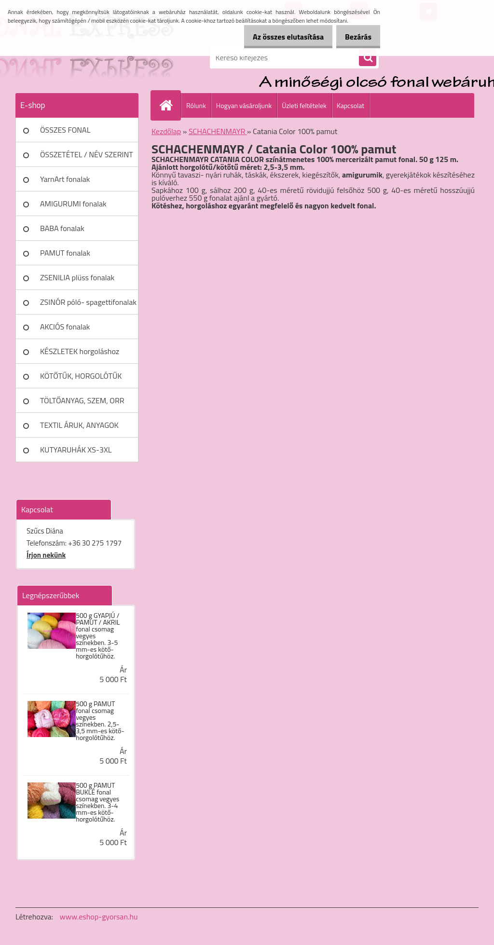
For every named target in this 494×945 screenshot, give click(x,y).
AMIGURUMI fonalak (73, 203)
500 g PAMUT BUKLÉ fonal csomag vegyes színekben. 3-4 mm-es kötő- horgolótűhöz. (97, 802)
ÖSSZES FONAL (65, 130)
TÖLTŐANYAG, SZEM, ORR (82, 400)
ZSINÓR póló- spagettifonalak (88, 302)
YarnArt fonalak (65, 179)
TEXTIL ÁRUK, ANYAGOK (79, 425)
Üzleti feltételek (304, 105)
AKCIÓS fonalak (65, 326)
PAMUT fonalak (65, 253)
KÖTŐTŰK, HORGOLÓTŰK (81, 376)
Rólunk (196, 105)
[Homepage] (170, 105)
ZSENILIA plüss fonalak (77, 277)
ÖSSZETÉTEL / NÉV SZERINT (86, 154)
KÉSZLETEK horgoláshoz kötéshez (79, 354)
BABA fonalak (62, 228)
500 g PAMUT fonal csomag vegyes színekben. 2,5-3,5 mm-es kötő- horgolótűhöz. (100, 720)
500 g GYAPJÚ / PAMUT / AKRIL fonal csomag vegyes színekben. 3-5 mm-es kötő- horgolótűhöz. (98, 635)
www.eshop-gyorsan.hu (99, 916)
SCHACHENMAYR (218, 131)
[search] (367, 58)
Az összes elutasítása (278, 36)
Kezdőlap (166, 131)
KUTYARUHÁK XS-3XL (75, 449)
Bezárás (355, 36)
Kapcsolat (351, 105)
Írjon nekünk (46, 555)
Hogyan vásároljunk (244, 105)
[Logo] (81, 57)
